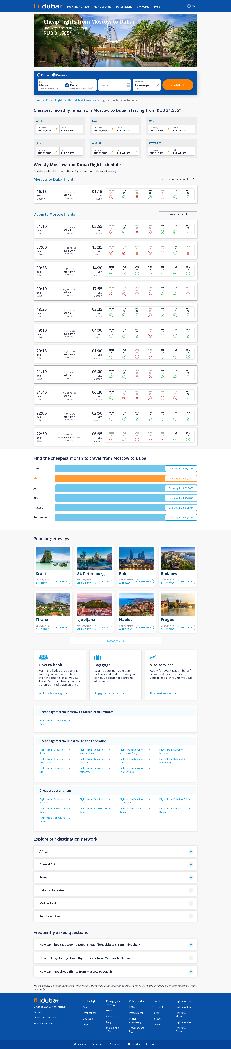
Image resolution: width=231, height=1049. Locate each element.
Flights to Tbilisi (184, 1001)
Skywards (143, 6)
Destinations (124, 6)
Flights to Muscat (181, 1014)
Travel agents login (136, 1029)
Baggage (88, 1018)
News (109, 1010)
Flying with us (102, 6)
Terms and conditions (45, 1017)
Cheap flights (54, 100)
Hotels (155, 1012)
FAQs (132, 1006)
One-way (60, 75)
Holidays (157, 1018)
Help (157, 6)
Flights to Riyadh (184, 1006)
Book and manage (78, 6)
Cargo (109, 1022)
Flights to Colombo (181, 1029)
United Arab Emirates (82, 100)
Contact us (112, 1016)
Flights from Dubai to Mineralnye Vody (131, 751)
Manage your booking (113, 1003)
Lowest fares (159, 1001)
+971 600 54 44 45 (43, 1023)
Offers (86, 1006)
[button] (115, 851)
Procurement (136, 1012)
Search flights (177, 84)
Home (37, 100)
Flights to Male (184, 1022)
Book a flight (90, 1001)
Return (43, 75)
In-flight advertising (135, 1020)
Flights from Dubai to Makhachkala (91, 751)
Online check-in (137, 1001)
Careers (156, 1024)
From (41, 82)
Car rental (157, 1006)
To (71, 82)
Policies (38, 1011)
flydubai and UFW (112, 1029)
